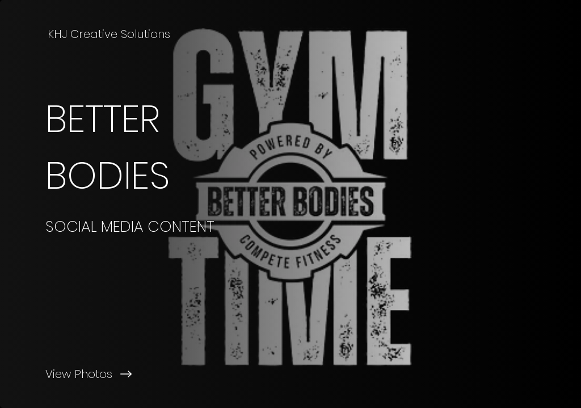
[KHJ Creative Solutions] (110, 34)
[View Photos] (145, 374)
